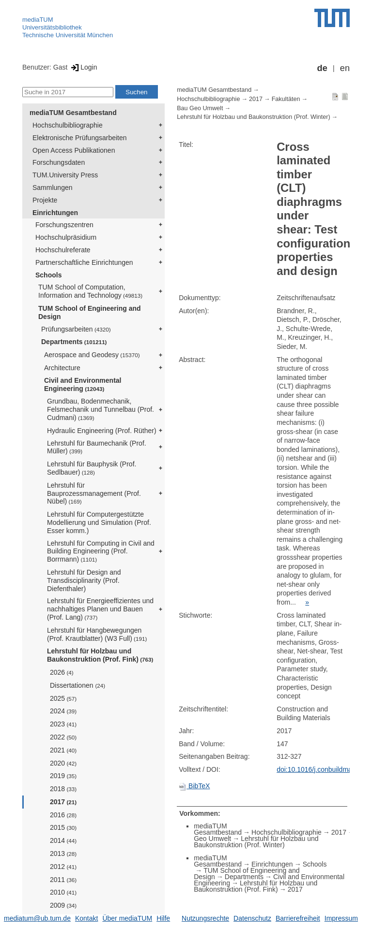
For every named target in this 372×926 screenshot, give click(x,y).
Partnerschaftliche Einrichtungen (84, 262)
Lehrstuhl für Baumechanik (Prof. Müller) (96, 447)
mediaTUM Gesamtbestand (73, 112)
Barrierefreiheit (298, 918)
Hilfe (163, 918)
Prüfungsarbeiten (76, 329)
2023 (63, 724)
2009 (63, 905)
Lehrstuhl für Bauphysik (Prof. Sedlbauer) (91, 468)
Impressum (341, 918)
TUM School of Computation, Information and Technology (90, 291)
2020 (63, 763)
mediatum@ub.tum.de (37, 918)
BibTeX (194, 786)
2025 (63, 698)
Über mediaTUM (127, 918)
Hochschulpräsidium (65, 237)
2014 (63, 840)
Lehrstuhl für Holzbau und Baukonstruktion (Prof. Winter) (253, 117)
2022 (63, 737)
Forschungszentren (64, 225)
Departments (74, 342)
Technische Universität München (67, 35)
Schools (48, 275)
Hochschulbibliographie (67, 125)
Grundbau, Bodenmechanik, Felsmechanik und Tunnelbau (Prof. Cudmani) (100, 409)
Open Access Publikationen (73, 150)
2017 (63, 802)
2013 (63, 853)
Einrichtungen (55, 213)
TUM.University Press (65, 175)
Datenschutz (252, 918)
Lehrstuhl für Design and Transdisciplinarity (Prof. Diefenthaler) (84, 580)
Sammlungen (52, 187)
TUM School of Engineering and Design (89, 312)
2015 (63, 827)
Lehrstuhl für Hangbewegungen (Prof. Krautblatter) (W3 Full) (97, 634)
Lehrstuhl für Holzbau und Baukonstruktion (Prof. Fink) (100, 655)
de (322, 68)
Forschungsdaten (58, 162)
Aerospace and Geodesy (92, 355)
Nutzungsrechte (205, 918)
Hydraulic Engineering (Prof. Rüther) (101, 430)
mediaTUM (37, 19)
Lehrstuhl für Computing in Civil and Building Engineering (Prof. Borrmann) (101, 551)
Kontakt (86, 918)
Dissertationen (77, 685)
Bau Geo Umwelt (200, 108)
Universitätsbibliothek (52, 27)
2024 (63, 711)
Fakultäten (286, 99)
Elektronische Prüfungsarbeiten (79, 138)
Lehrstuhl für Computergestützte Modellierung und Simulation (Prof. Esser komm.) (99, 522)
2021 (63, 750)
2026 (62, 672)
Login (83, 67)
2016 (63, 815)
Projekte (44, 200)
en (345, 68)
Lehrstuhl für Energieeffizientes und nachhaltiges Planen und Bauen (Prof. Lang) (100, 609)
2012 (63, 866)
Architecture (62, 368)
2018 (63, 789)
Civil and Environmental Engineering (82, 384)
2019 (63, 776)
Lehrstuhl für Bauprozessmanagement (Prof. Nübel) (94, 493)
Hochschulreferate (63, 250)
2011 (63, 879)
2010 (63, 892)
